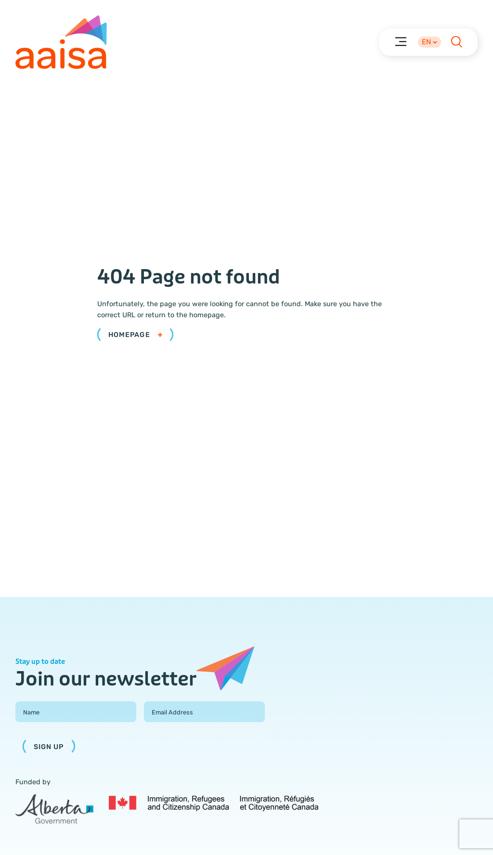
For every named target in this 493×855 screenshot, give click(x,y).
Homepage (135, 335)
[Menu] (400, 41)
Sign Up (49, 747)
